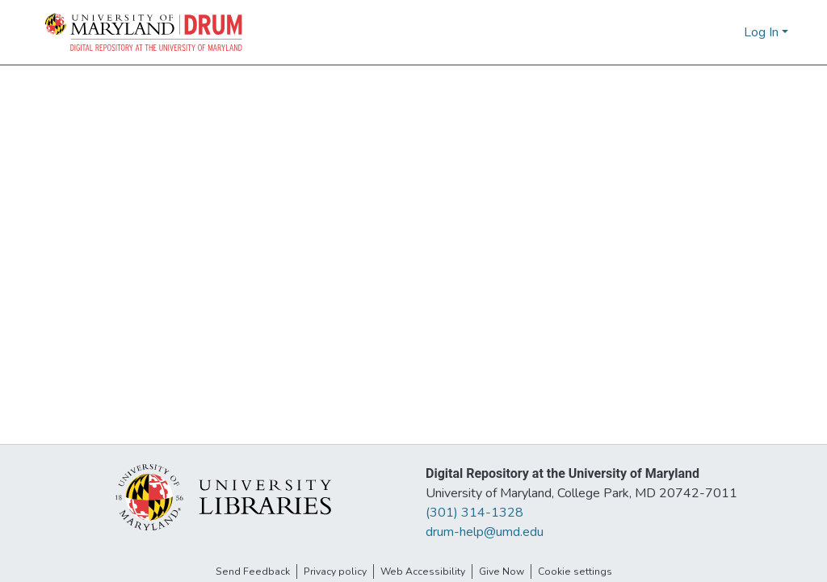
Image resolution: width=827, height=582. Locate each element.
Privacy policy (335, 571)
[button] (144, 32)
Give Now (501, 571)
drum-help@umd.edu (485, 532)
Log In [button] (763, 32)
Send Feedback (253, 571)
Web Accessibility (422, 571)
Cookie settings (575, 571)
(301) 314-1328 (474, 512)
